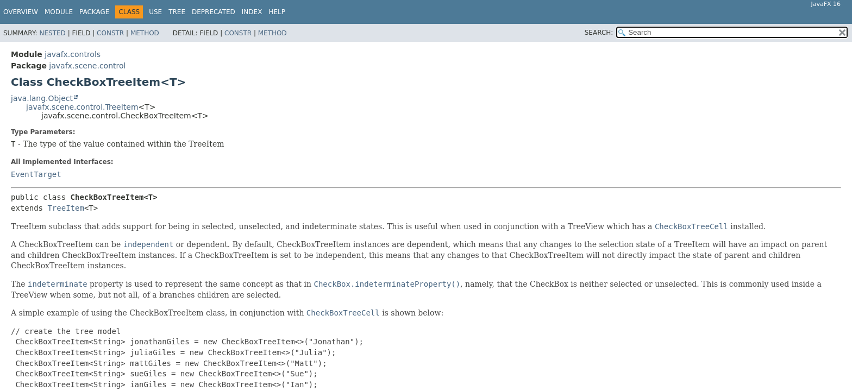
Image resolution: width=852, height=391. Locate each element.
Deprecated (213, 12)
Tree (176, 12)
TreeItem (65, 208)
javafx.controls (73, 54)
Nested (52, 33)
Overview (20, 12)
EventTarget (36, 174)
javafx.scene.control (87, 65)
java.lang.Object (42, 98)
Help (276, 12)
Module (59, 12)
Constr (110, 33)
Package (94, 12)
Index (252, 12)
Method (144, 33)
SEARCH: (599, 32)
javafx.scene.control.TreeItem (82, 107)
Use (155, 12)
